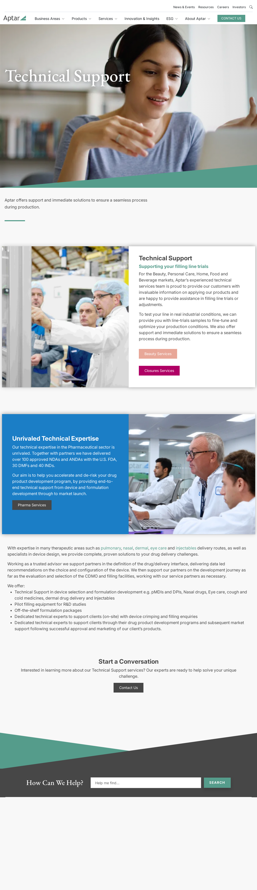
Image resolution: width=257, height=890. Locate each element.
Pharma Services (32, 505)
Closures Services (159, 370)
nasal (128, 548)
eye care (158, 548)
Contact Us (231, 18)
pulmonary (111, 548)
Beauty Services (158, 354)
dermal (141, 548)
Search (217, 782)
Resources (206, 7)
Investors (239, 7)
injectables (186, 548)
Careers (223, 7)
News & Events (184, 7)
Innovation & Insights (142, 18)
